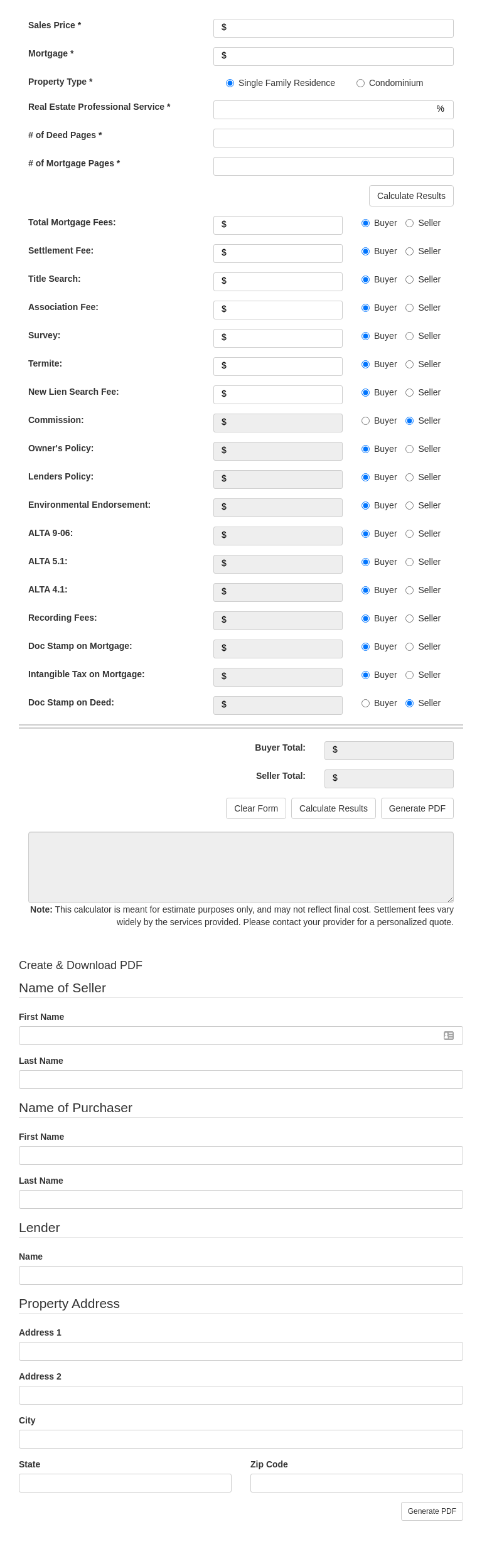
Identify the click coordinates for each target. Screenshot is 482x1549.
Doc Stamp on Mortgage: (80, 646)
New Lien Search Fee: (73, 392)
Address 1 (40, 1332)
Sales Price (54, 25)
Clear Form (256, 808)
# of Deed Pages (65, 135)
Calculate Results (411, 196)
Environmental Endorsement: (89, 505)
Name (31, 1257)
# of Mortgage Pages (74, 163)
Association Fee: (63, 307)
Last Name (41, 1061)
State (29, 1464)
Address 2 (40, 1376)
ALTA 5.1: (48, 561)
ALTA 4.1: (48, 589)
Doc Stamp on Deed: (71, 702)
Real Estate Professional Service (99, 107)
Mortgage (50, 53)
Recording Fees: (62, 618)
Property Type (60, 82)
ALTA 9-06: (50, 533)
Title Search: (54, 279)
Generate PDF (417, 808)
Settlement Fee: (61, 250)
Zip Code (269, 1464)
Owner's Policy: (61, 448)
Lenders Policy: (61, 476)
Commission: (56, 420)
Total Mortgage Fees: (72, 222)
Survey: (44, 335)
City (27, 1420)
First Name (41, 1017)
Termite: (45, 363)
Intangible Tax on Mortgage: (86, 674)
